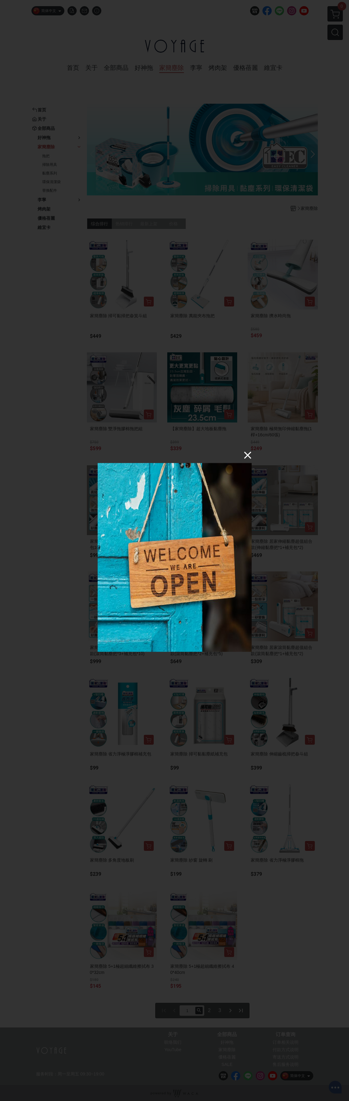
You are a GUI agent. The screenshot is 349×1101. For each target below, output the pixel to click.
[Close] (247, 455)
